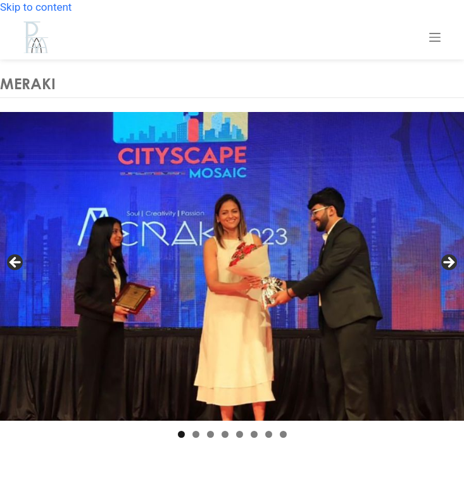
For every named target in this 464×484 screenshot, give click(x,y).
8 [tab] (283, 434)
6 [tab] (254, 434)
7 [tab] (268, 434)
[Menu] (435, 37)
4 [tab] (225, 434)
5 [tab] (239, 434)
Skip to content (36, 7)
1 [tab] (181, 434)
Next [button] (448, 263)
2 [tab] (195, 434)
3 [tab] (210, 434)
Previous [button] (15, 263)
